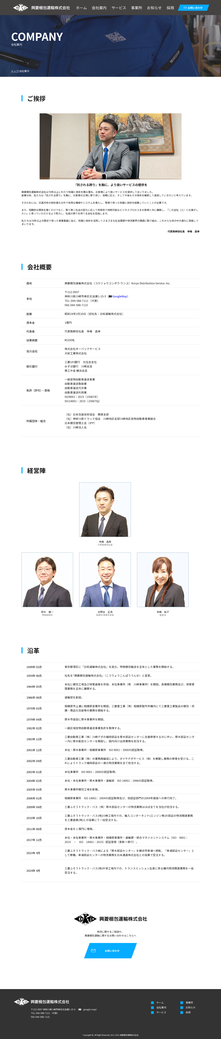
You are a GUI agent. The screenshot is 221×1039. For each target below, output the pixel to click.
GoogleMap (119, 296)
